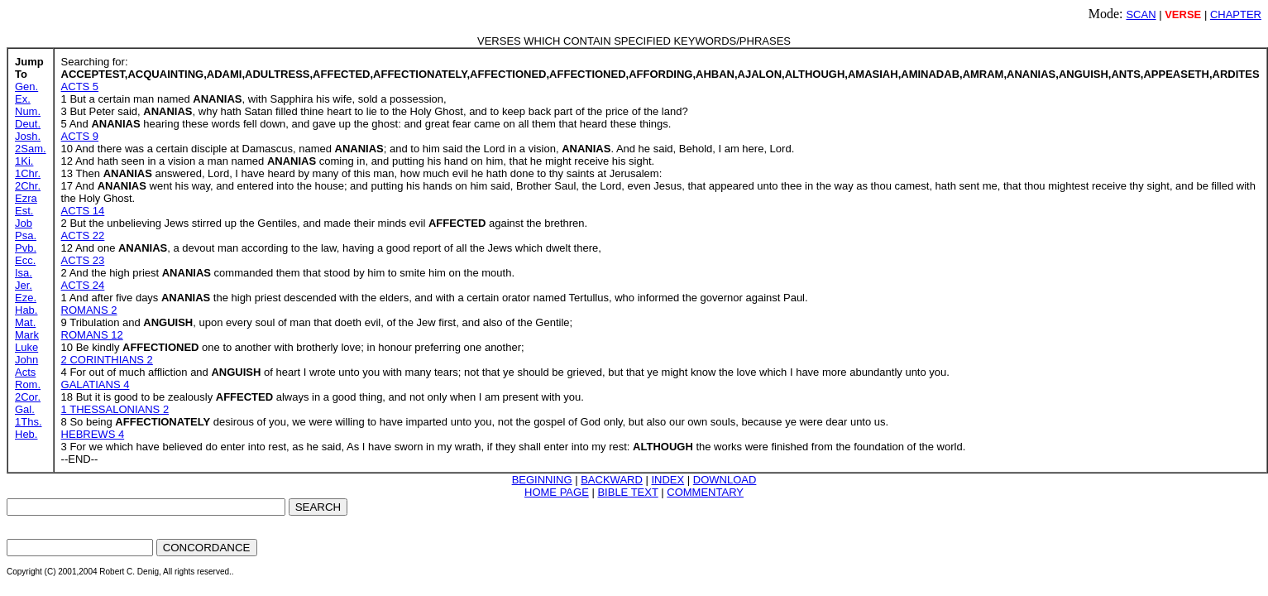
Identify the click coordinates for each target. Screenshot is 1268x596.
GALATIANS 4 (95, 384)
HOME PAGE (556, 492)
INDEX (667, 479)
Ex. (23, 99)
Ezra (26, 198)
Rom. (28, 384)
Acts (25, 372)
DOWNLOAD (725, 479)
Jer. (23, 285)
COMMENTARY (705, 492)
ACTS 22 (83, 235)
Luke (26, 347)
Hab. (26, 310)
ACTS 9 (80, 136)
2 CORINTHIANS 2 (107, 359)
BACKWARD (612, 479)
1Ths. (28, 422)
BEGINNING (542, 479)
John (26, 359)
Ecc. (25, 260)
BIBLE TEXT (627, 492)
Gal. (25, 409)
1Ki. (24, 161)
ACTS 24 (83, 285)
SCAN (1141, 14)
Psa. (25, 235)
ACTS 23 (83, 260)
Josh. (28, 136)
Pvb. (25, 248)
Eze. (25, 297)
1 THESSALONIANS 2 (115, 409)
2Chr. (28, 186)
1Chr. (28, 173)
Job (23, 223)
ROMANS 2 (89, 310)
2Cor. (28, 397)
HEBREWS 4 (93, 434)
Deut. (28, 124)
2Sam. (30, 148)
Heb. (26, 434)
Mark (27, 335)
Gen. (26, 86)
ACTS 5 (80, 86)
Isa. (23, 273)
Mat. (25, 322)
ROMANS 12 (92, 335)
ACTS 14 (83, 210)
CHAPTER (1235, 14)
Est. (24, 210)
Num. (28, 111)
